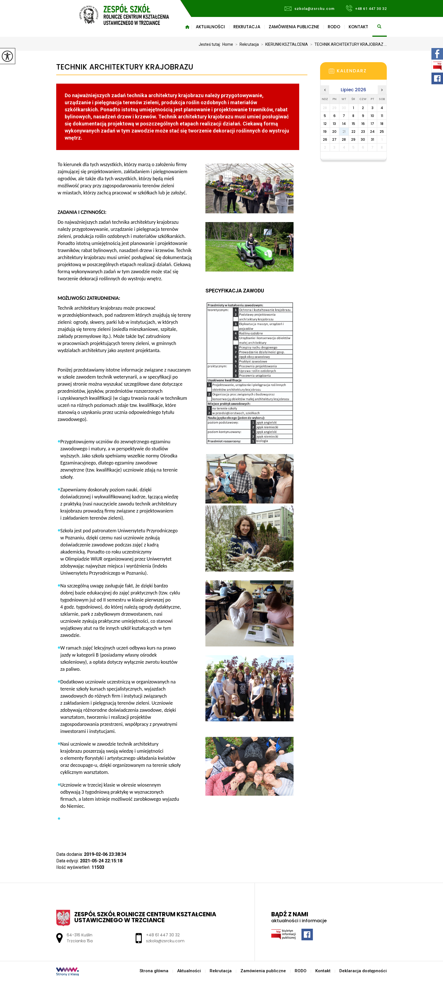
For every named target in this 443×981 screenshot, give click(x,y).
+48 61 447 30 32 (366, 8)
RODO (334, 27)
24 (372, 131)
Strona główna (187, 27)
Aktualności (210, 27)
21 (344, 131)
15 (353, 123)
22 (353, 131)
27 (334, 139)
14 (344, 123)
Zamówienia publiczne (294, 27)
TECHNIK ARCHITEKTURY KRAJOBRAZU (124, 67)
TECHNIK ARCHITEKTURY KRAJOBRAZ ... (347, 44)
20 (334, 131)
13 (334, 123)
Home (227, 44)
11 (382, 115)
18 (381, 123)
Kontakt (358, 27)
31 (372, 139)
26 (325, 139)
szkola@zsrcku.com (310, 8)
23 (363, 131)
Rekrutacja (246, 27)
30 (363, 139)
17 (372, 123)
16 (363, 123)
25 (382, 131)
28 (344, 139)
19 (325, 131)
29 (353, 139)
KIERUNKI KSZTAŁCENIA (283, 44)
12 (325, 123)
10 (372, 115)
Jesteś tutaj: (210, 44)
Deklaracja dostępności (363, 971)
